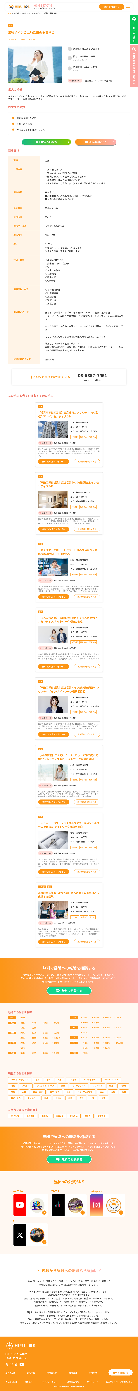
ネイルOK (15, 1116)
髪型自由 (101, 1116)
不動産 (123, 1085)
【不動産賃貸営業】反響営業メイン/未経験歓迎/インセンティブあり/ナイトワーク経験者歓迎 (68, 689)
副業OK (59, 1116)
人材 (24, 1091)
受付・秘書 (54, 1091)
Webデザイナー (90, 1079)
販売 (37, 1079)
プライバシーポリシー (49, 1381)
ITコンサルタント (85, 1091)
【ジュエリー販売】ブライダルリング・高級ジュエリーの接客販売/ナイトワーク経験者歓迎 (68, 824)
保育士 (58, 1097)
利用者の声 (51, 1372)
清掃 (63, 1085)
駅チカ (88, 1116)
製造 (111, 1085)
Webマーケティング (19, 1079)
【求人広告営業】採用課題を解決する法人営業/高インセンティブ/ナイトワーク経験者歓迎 (68, 619)
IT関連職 (72, 1079)
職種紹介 (73, 1372)
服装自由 (45, 1116)
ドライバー (32, 1097)
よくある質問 (11, 1381)
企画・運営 (38, 1091)
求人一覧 (31, 1372)
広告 (102, 1091)
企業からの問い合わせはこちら (119, 1381)
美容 (81, 1097)
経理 (46, 1097)
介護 (92, 1097)
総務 (70, 1097)
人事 (59, 1079)
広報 (124, 1091)
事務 (13, 1091)
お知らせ (93, 1372)
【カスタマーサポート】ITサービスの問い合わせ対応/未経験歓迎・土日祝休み (67, 552)
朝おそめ (74, 1116)
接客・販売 (15, 1097)
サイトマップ (92, 1381)
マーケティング (78, 1085)
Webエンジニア (111, 1079)
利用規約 (28, 1381)
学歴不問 (30, 1116)
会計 (48, 1079)
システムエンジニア (45, 1085)
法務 (113, 1091)
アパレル (26, 1085)
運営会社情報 (73, 1381)
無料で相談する (120, 1372)
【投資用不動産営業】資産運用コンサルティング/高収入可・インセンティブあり (68, 414)
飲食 (103, 1097)
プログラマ (97, 1085)
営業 (68, 1091)
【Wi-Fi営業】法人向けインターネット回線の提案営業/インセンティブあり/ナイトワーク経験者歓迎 (68, 757)
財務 (13, 1085)
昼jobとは (10, 1372)
